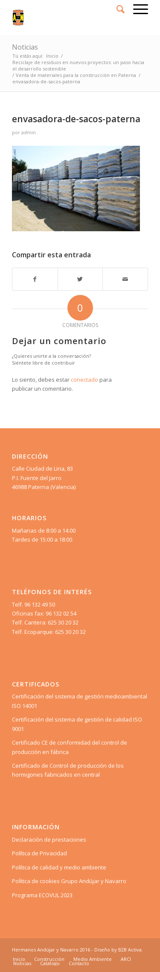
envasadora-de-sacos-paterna (76, 119)
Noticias (25, 47)
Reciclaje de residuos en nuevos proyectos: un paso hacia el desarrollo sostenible (78, 65)
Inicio (52, 56)
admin (28, 132)
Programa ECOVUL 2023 (42, 895)
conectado (84, 379)
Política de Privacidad (39, 853)
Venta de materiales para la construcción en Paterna (76, 75)
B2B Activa (130, 949)
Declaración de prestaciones (49, 839)
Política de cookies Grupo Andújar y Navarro (69, 881)
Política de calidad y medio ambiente (59, 867)
